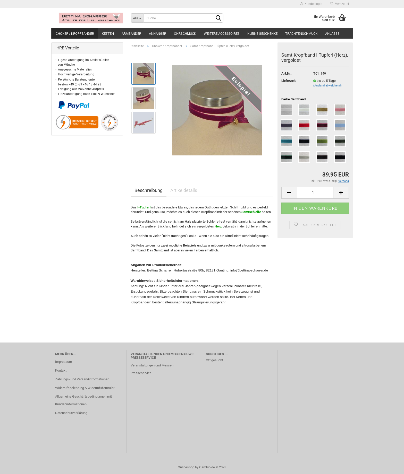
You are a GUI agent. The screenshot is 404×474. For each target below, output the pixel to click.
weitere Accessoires (222, 34)
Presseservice (141, 373)
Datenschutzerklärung (71, 413)
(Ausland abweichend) (327, 85)
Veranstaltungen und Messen (152, 365)
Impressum (63, 362)
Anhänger (157, 34)
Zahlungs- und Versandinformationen (82, 379)
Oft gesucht (214, 360)
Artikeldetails (183, 190)
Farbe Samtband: (294, 99)
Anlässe (332, 34)
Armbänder (131, 34)
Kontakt (60, 370)
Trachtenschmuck (301, 34)
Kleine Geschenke (262, 34)
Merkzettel (339, 4)
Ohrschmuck (185, 34)
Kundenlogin (311, 4)
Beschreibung (148, 190)
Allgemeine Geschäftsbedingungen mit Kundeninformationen (83, 400)
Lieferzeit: (289, 81)
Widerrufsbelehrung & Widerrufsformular (84, 388)
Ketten (108, 34)
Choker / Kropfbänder (75, 34)
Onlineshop (186, 467)
